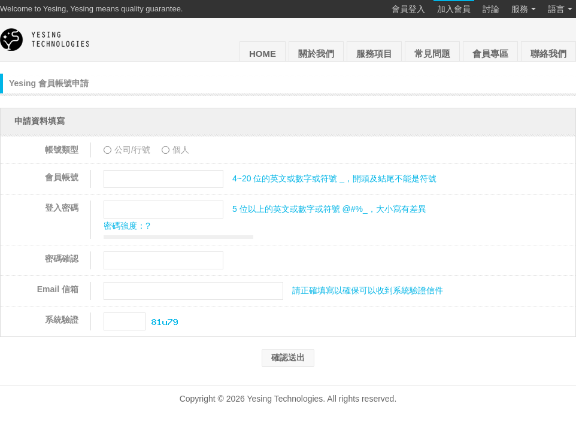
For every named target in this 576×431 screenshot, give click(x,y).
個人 (175, 149)
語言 (560, 9)
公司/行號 (128, 149)
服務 (523, 9)
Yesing (45, 39)
